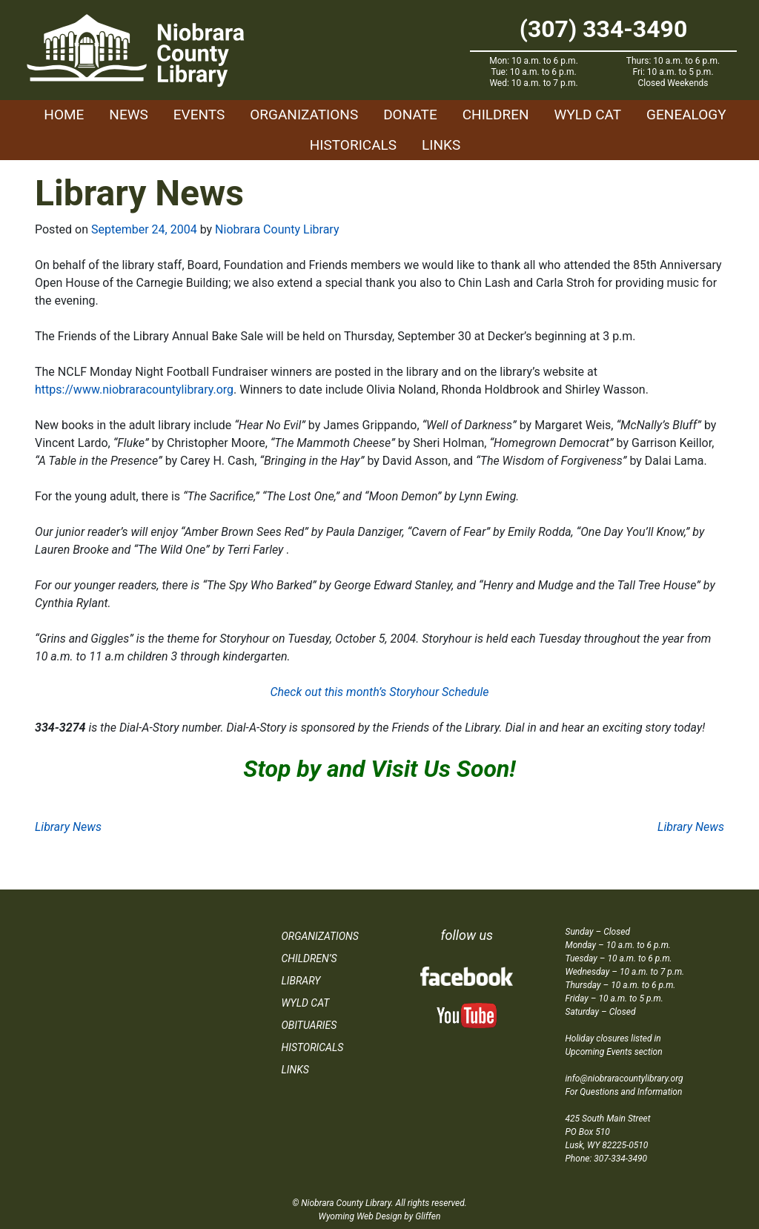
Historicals (353, 144)
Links (441, 144)
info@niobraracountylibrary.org (624, 1078)
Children (496, 114)
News (128, 114)
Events (199, 114)
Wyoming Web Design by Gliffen (380, 1216)
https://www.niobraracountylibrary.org (134, 389)
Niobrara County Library (277, 229)
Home (64, 114)
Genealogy (686, 114)
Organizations (304, 114)
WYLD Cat (588, 114)
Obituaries (309, 1025)
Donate (410, 114)
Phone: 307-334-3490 (607, 1158)
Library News (68, 827)
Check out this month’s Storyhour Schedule (379, 692)
